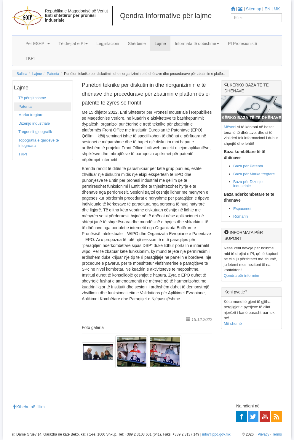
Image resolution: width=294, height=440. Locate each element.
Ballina (22, 74)
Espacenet (242, 208)
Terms (277, 434)
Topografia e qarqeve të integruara (38, 143)
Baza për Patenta (248, 166)
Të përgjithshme (32, 98)
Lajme (160, 43)
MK (277, 9)
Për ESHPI (37, 43)
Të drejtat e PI (73, 43)
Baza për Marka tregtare (254, 174)
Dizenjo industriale (34, 123)
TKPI (30, 58)
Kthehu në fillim (28, 406)
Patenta (53, 74)
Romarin (240, 216)
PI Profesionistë (242, 43)
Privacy (263, 434)
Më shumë (233, 323)
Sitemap (253, 9)
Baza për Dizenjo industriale (248, 183)
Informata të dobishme (197, 43)
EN (267, 9)
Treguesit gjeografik (35, 131)
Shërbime (137, 43)
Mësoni (230, 127)
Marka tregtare (31, 115)
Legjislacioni (108, 43)
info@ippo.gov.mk (216, 434)
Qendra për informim (241, 275)
